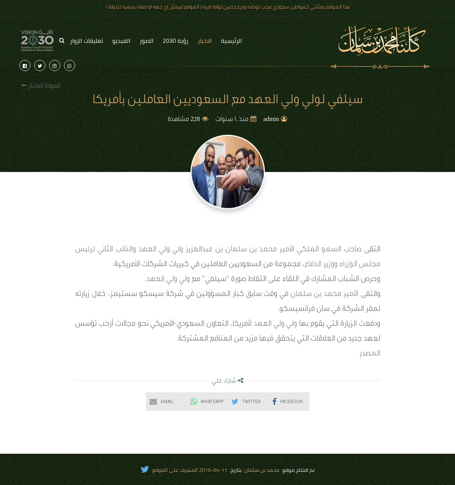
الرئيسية (231, 40)
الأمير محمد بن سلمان (324, 295)
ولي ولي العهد (169, 280)
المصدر (369, 354)
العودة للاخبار (40, 85)
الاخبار (205, 40)
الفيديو (121, 40)
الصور (146, 40)
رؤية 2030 (175, 40)
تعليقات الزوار (86, 40)
